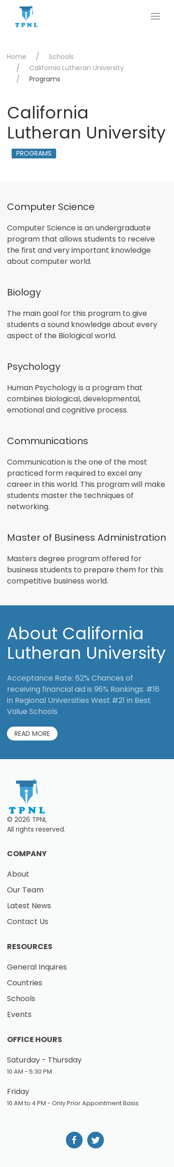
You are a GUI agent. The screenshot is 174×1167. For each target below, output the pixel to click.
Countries (24, 982)
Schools (61, 56)
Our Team (25, 890)
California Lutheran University (76, 67)
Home (16, 56)
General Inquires (37, 967)
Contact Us (27, 921)
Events (19, 1014)
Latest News (29, 905)
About (18, 874)
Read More (32, 733)
